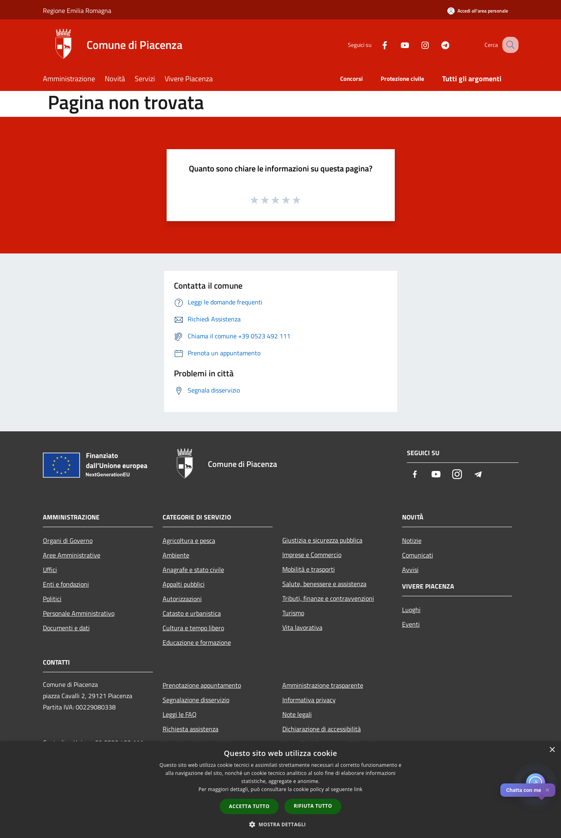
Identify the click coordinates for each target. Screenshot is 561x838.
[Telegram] (437, 44)
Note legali (297, 714)
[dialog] (280, 789)
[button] (280, 824)
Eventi (411, 624)
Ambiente (176, 555)
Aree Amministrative (71, 555)
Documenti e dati (66, 628)
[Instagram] (417, 44)
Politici (52, 599)
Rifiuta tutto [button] (313, 805)
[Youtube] (396, 44)
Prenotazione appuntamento (202, 685)
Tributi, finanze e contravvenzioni (328, 598)
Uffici (50, 569)
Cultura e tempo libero (193, 628)
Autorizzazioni (182, 599)
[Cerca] (509, 45)
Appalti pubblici (184, 584)
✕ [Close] (547, 790)
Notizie (411, 540)
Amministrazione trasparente (322, 685)
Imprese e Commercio (311, 554)
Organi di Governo (68, 540)
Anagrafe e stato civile (193, 569)
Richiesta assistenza (190, 729)
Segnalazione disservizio (196, 700)
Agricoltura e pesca (189, 540)
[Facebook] (376, 44)
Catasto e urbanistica (192, 613)
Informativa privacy (309, 700)
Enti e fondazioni (66, 584)
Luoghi (411, 609)
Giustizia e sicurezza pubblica (322, 540)
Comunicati (417, 555)
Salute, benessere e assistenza (324, 584)
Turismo (293, 613)
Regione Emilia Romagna (77, 10)
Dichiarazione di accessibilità (321, 729)
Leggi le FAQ (180, 714)
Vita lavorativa (302, 627)
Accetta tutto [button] (249, 806)
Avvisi (410, 569)
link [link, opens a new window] (358, 789)
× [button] (552, 750)
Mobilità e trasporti (308, 569)
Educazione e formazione (197, 642)
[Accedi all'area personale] (478, 10)
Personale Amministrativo (78, 613)
